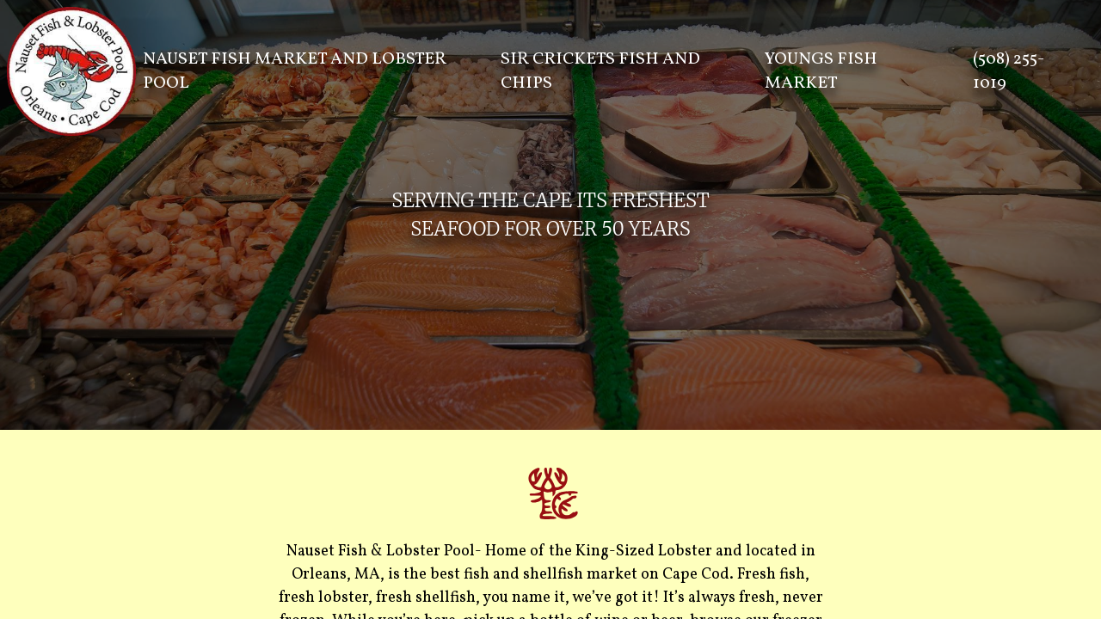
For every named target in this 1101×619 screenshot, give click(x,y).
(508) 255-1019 (1008, 71)
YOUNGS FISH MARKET (821, 71)
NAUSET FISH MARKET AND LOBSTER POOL (294, 71)
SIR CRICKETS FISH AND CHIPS (600, 71)
